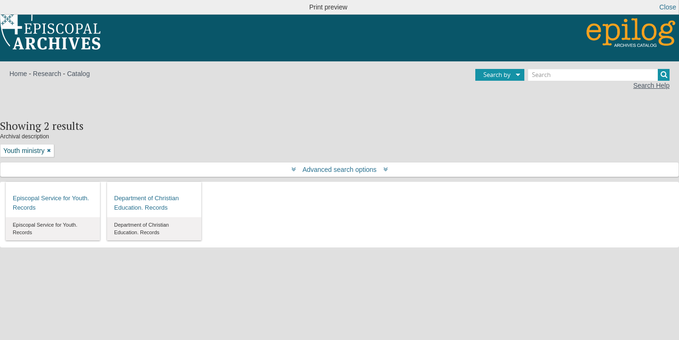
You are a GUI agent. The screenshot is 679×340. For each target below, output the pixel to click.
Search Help (651, 85)
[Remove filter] (49, 150)
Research (47, 73)
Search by (497, 74)
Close (667, 7)
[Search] (599, 75)
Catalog (78, 73)
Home (18, 73)
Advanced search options (340, 169)
